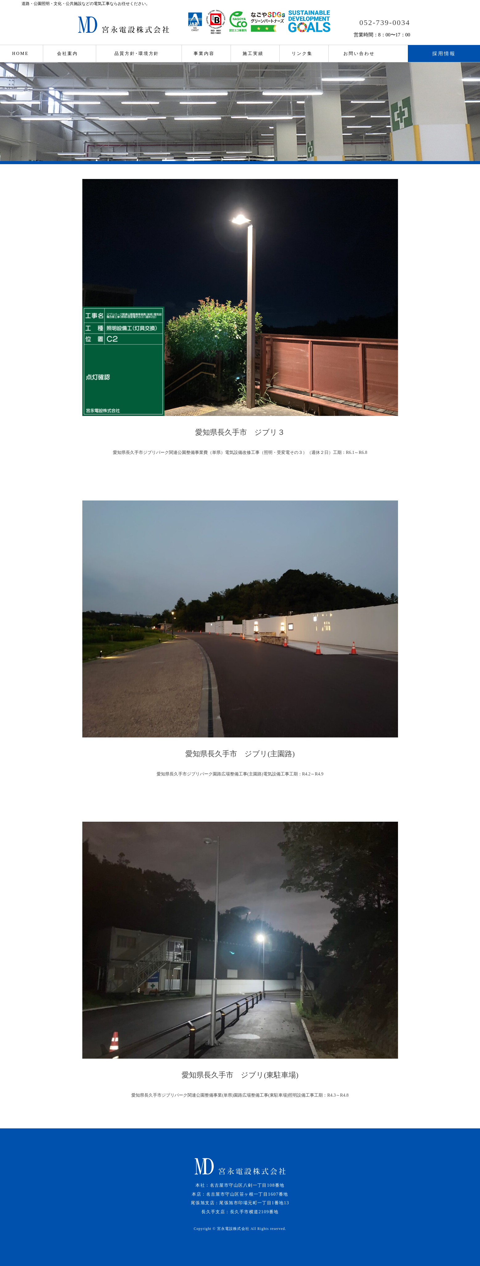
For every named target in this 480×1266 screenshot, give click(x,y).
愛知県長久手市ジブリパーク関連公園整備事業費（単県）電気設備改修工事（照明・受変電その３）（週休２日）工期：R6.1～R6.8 (240, 452)
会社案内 (67, 53)
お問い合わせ (359, 53)
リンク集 (302, 53)
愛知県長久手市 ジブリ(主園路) (240, 754)
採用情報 (444, 53)
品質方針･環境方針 (136, 53)
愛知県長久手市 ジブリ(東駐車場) (240, 1075)
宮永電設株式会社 (233, 1229)
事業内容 (204, 53)
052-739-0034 (384, 23)
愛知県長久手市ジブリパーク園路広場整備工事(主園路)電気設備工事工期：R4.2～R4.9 (240, 773)
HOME (20, 53)
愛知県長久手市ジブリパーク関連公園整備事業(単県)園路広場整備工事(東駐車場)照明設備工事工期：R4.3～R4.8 (239, 1095)
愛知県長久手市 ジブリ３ (240, 432)
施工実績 (253, 53)
